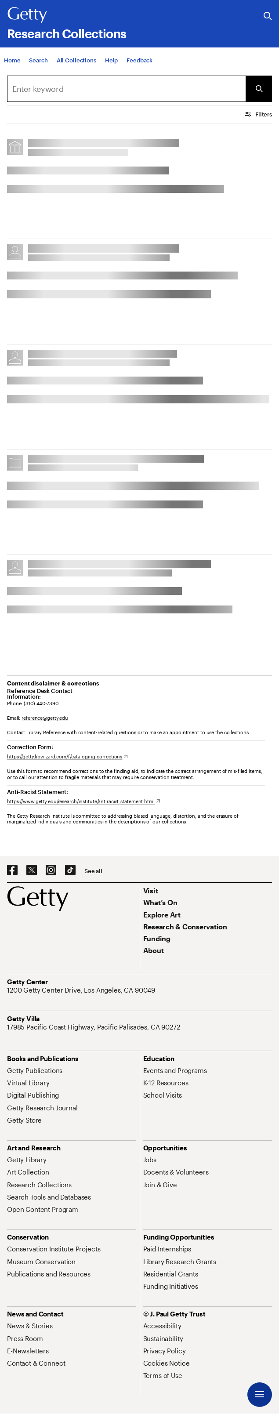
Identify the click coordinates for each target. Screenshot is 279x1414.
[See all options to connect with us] (93, 871)
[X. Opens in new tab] (31, 870)
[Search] (38, 67)
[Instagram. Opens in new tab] (51, 870)
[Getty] (27, 15)
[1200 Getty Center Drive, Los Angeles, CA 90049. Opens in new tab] (82, 990)
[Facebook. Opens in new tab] (12, 870)
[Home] (12, 67)
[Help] (111, 67)
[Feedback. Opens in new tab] (139, 67)
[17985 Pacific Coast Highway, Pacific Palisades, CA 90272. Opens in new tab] (94, 1026)
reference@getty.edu (45, 718)
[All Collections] (76, 67)
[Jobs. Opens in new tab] (149, 1160)
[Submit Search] (259, 89)
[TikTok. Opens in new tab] (70, 870)
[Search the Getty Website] (268, 16)
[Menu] (259, 1394)
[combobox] (126, 89)
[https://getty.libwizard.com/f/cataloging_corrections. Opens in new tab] (67, 756)
